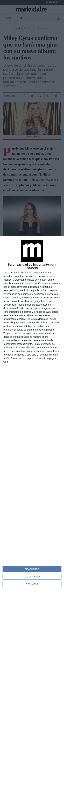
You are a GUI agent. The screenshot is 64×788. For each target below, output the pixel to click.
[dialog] (32, 512)
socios (28, 272)
